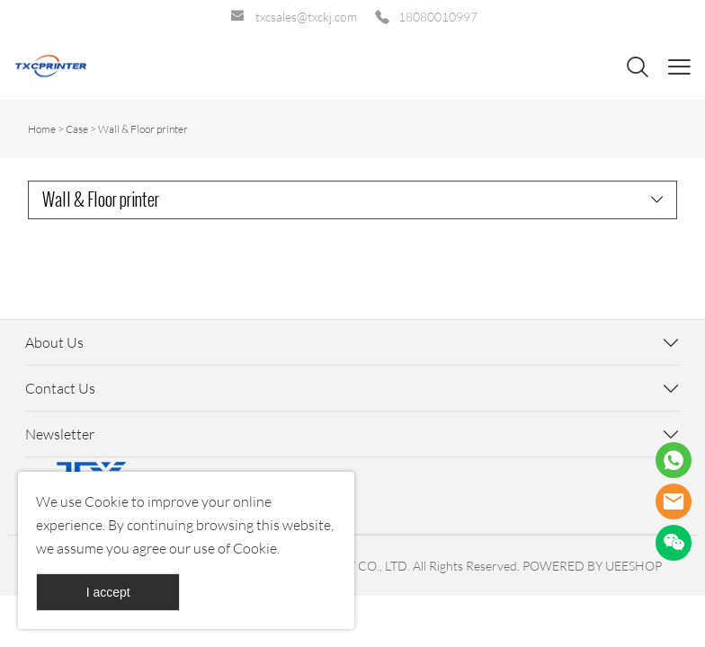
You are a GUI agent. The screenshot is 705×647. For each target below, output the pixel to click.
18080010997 (437, 16)
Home (42, 129)
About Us (54, 342)
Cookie (107, 501)
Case (77, 129)
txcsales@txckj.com (306, 16)
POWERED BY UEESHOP (592, 565)
